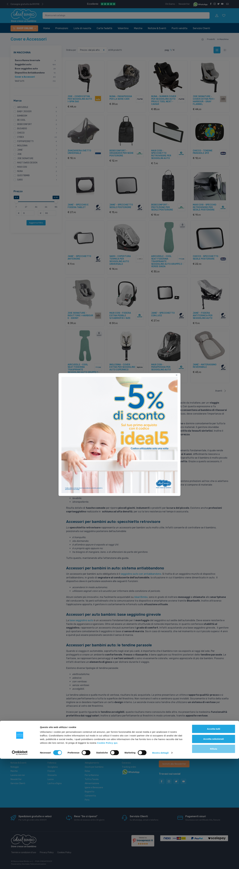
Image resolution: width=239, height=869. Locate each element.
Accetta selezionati (213, 849)
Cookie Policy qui (107, 853)
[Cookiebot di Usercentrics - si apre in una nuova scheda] (19, 863)
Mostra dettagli (160, 863)
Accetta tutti (213, 839)
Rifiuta (213, 859)
